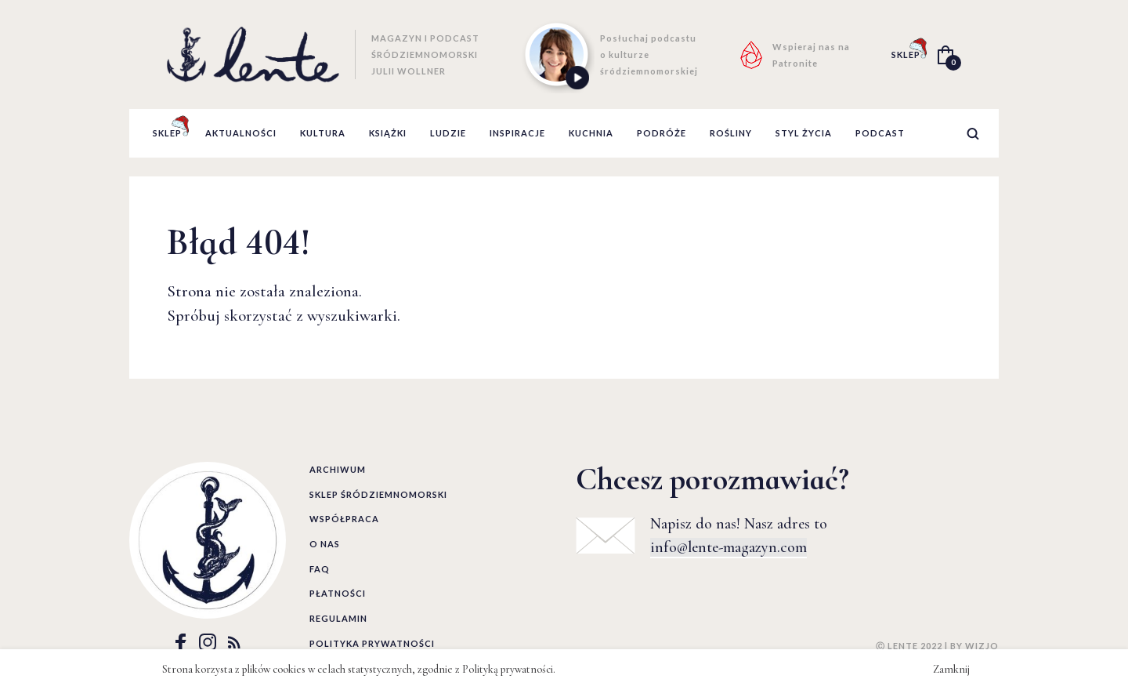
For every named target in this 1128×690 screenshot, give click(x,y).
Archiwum (337, 469)
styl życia (804, 133)
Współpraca (344, 519)
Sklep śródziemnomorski (378, 494)
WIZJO (982, 646)
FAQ (319, 569)
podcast (880, 133)
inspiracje (517, 133)
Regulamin (338, 618)
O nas (324, 544)
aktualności (241, 133)
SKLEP (905, 54)
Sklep (167, 133)
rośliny (731, 133)
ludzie (448, 133)
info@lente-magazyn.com (728, 547)
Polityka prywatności (372, 643)
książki (388, 133)
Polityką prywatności (507, 669)
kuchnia (591, 133)
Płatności (337, 593)
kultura (322, 133)
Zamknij (951, 669)
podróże (661, 133)
